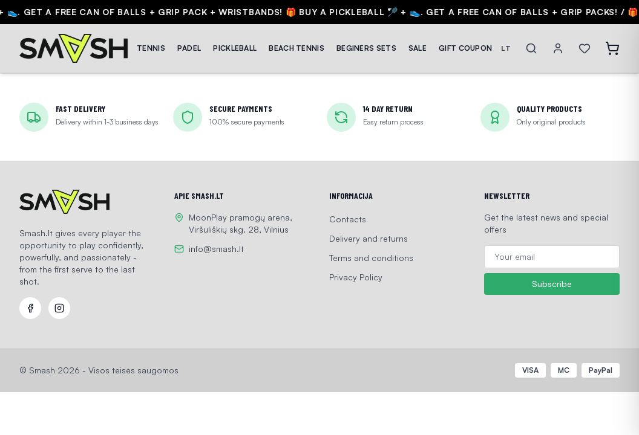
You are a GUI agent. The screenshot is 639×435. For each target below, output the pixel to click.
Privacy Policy (355, 277)
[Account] (558, 48)
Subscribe (552, 284)
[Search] (531, 48)
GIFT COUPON (465, 48)
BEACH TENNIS (296, 48)
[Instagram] (59, 308)
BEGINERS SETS (366, 48)
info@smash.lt (216, 248)
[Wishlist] (584, 48)
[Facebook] (30, 308)
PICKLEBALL (235, 48)
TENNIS (151, 48)
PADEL (189, 48)
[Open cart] (612, 48)
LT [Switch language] (506, 48)
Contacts (347, 219)
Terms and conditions (371, 258)
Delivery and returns (368, 238)
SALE (417, 48)
